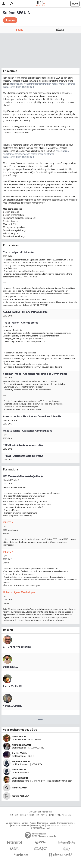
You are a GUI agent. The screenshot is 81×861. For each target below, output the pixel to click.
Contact (25, 823)
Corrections (65, 825)
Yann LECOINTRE (12, 705)
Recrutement (43, 823)
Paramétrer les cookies (20, 825)
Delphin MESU (11, 666)
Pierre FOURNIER (12, 686)
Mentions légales (37, 825)
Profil (19, 29)
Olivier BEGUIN (19, 736)
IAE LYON (8, 522)
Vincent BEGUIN (20, 777)
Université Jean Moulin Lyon (19, 592)
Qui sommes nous (13, 823)
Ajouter (11, 20)
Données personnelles (66, 823)
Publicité (33, 823)
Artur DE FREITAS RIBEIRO (17, 647)
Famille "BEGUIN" (20, 795)
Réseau (60, 29)
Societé (53, 823)
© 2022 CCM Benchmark (40, 828)
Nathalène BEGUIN (21, 744)
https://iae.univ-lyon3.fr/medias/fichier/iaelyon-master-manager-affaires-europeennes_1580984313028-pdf (36, 153)
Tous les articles (52, 825)
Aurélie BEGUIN (19, 753)
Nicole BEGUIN (19, 769)
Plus (40, 719)
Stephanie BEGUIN (21, 761)
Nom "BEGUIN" (19, 787)
